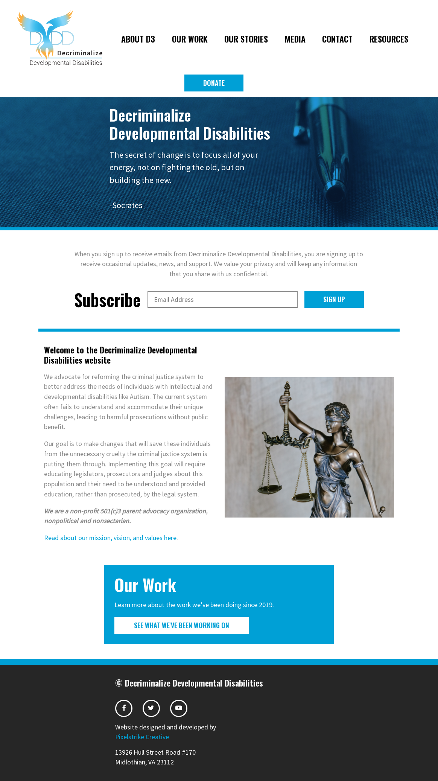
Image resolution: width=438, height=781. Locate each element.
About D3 (138, 38)
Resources (389, 38)
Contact (337, 38)
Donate (214, 83)
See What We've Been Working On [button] (181, 625)
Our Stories (246, 38)
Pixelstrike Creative (142, 736)
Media (295, 38)
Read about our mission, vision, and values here (110, 537)
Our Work (190, 38)
